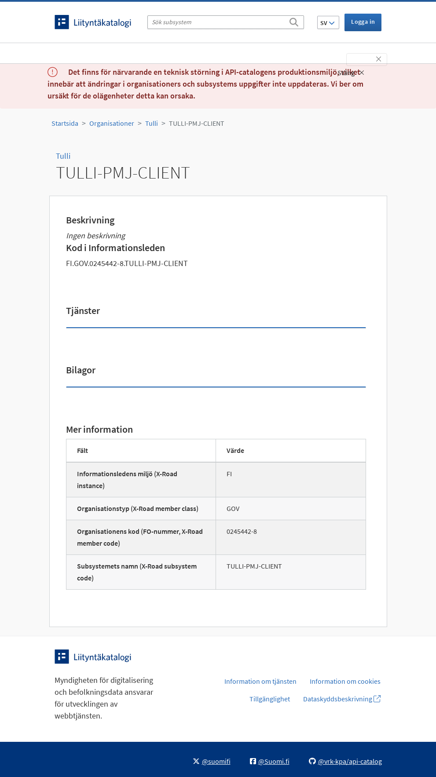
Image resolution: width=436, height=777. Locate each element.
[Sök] (294, 20)
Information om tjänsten (260, 681)
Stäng (350, 72)
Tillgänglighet (269, 698)
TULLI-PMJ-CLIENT (196, 123)
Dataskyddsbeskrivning (342, 698)
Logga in (363, 22)
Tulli (151, 123)
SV (327, 23)
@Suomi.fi (269, 761)
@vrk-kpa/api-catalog (345, 761)
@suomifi (212, 761)
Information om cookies (345, 681)
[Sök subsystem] (225, 22)
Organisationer (111, 123)
